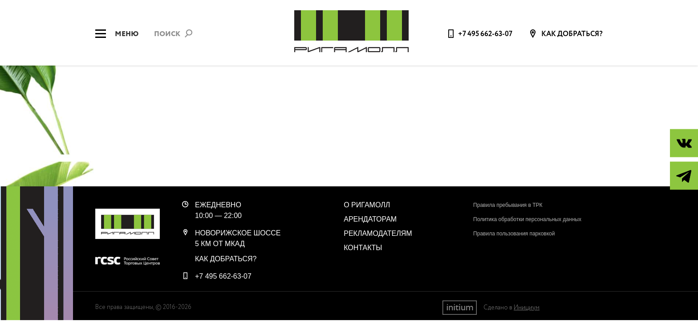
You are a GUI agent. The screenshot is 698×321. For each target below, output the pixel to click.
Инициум (527, 307)
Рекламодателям (378, 233)
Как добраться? (571, 34)
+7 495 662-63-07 (485, 34)
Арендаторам (370, 219)
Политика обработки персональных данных (527, 219)
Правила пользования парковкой (514, 233)
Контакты (363, 247)
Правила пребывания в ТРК (507, 205)
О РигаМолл (367, 205)
